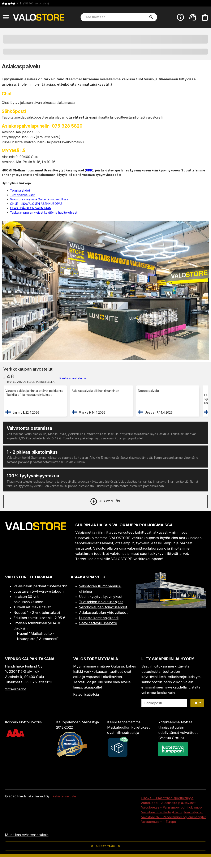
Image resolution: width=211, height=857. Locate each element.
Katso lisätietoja (86, 694)
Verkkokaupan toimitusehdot (103, 607)
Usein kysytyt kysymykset (100, 596)
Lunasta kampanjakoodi (99, 618)
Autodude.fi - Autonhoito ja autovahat (168, 803)
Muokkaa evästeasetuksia (26, 835)
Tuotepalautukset (22, 195)
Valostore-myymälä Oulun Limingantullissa (39, 199)
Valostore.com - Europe (158, 822)
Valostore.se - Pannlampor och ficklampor (172, 807)
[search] (151, 17)
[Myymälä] (171, 607)
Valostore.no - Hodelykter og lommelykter (172, 812)
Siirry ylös (105, 502)
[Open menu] (5, 17)
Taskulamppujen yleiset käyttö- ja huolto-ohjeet (43, 212)
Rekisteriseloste (64, 796)
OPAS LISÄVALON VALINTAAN (30, 208)
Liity (197, 703)
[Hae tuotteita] (116, 17)
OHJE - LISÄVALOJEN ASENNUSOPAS (36, 203)
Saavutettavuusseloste (98, 623)
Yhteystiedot (15, 689)
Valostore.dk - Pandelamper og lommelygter (173, 817)
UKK (89, 170)
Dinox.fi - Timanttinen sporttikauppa (167, 798)
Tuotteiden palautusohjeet (101, 602)
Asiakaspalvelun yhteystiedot (103, 612)
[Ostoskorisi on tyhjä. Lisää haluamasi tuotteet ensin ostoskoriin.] (205, 17)
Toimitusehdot (20, 190)
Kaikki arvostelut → (73, 378)
